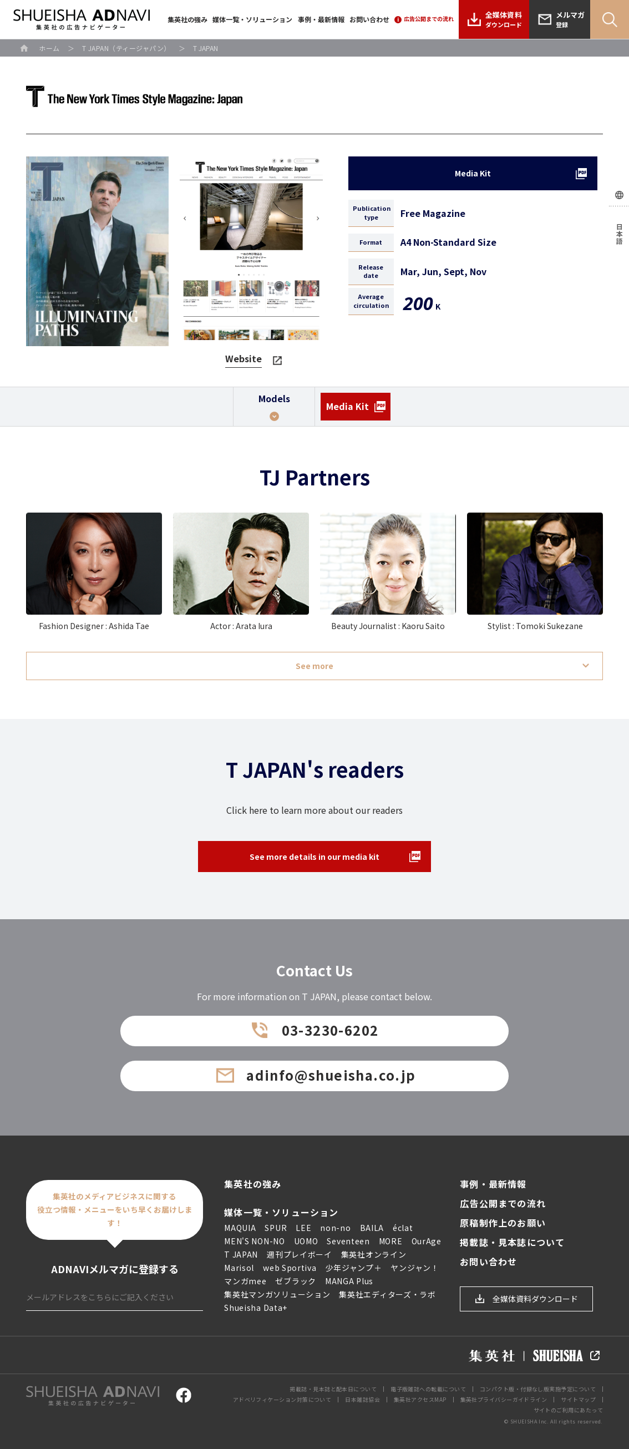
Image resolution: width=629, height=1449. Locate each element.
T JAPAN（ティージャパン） (126, 48)
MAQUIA (240, 1227)
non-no (335, 1227)
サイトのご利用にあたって (568, 1410)
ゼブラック (295, 1280)
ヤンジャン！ (414, 1267)
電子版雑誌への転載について (428, 1389)
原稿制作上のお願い (503, 1223)
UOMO (306, 1241)
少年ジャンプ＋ (354, 1267)
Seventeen (348, 1241)
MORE (391, 1241)
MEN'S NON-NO (254, 1241)
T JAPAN (241, 1254)
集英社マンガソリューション (277, 1294)
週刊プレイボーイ (299, 1254)
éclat (403, 1227)
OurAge (427, 1241)
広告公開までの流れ (503, 1203)
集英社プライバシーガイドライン (503, 1399)
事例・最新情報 (321, 19)
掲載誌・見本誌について (512, 1242)
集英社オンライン (374, 1254)
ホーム (49, 48)
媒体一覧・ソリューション (252, 19)
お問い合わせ (369, 19)
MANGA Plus (349, 1280)
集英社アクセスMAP (420, 1399)
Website (243, 358)
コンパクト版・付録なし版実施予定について (538, 1389)
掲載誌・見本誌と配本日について (333, 1389)
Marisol (239, 1267)
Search (609, 19)
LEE (303, 1227)
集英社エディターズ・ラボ (387, 1294)
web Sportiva (289, 1267)
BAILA (372, 1227)
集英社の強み (187, 19)
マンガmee (245, 1280)
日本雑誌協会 (362, 1399)
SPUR (276, 1227)
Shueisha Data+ (255, 1307)
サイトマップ (578, 1399)
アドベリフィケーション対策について (282, 1399)
